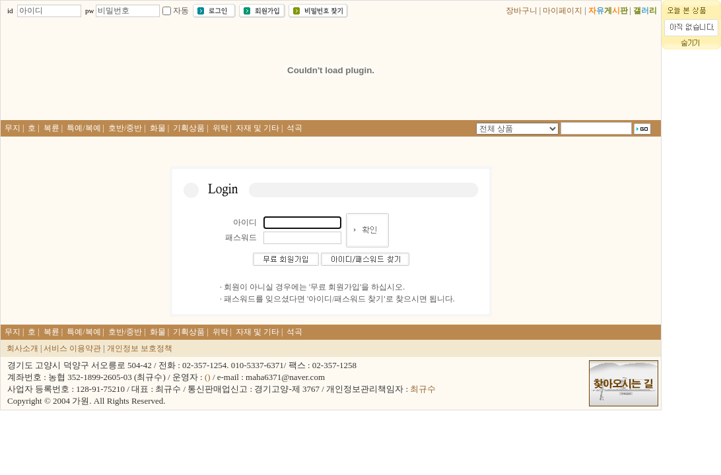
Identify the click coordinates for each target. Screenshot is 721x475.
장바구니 (521, 10)
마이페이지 (562, 10)
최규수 (423, 389)
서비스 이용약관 (72, 348)
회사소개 (22, 348)
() (208, 377)
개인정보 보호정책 (139, 348)
